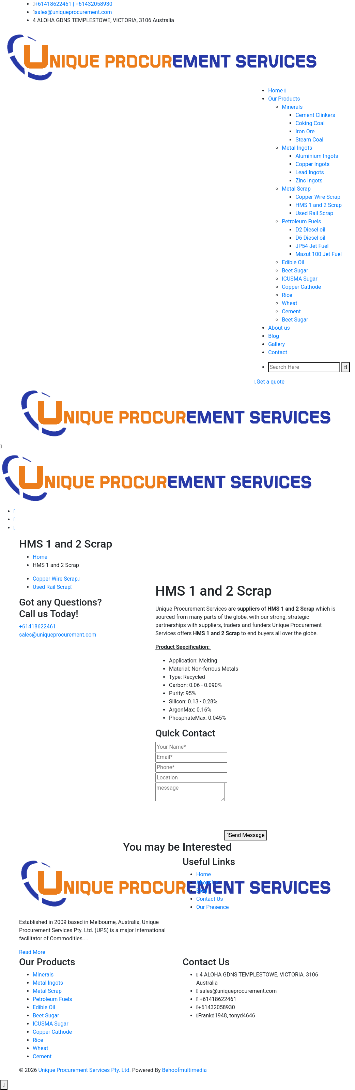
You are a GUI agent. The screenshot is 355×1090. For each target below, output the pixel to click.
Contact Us (209, 899)
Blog (273, 336)
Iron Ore (304, 131)
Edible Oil (293, 262)
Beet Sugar (295, 270)
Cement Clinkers (315, 115)
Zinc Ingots (308, 180)
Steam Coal (309, 139)
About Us (207, 882)
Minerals (292, 107)
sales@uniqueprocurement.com (73, 12)
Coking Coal (309, 123)
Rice (287, 295)
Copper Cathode (301, 287)
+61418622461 (53, 4)
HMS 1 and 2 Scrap (318, 205)
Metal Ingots (297, 148)
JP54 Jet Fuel (311, 246)
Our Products (284, 98)
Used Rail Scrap (314, 213)
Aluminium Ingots (316, 156)
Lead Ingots (309, 172)
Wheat (289, 303)
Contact (277, 352)
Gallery (276, 344)
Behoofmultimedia (184, 1070)
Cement (291, 311)
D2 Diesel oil (310, 229)
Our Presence (212, 907)
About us (279, 328)
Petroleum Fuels (301, 221)
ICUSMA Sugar (300, 278)
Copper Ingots (312, 164)
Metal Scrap (296, 188)
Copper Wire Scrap (317, 197)
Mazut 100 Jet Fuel (318, 254)
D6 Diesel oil (310, 238)
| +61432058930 (92, 4)
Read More (32, 952)
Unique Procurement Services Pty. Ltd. (85, 1070)
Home (40, 557)
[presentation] (194, 814)
